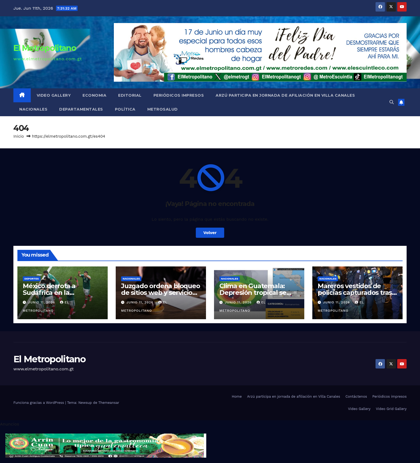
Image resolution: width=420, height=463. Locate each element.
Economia (94, 95)
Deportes (31, 278)
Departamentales (81, 109)
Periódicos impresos (178, 95)
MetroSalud (162, 109)
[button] (391, 102)
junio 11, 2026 (42, 302)
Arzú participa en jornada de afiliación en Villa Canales (285, 95)
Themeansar (108, 403)
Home (237, 396)
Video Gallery (54, 95)
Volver (210, 232)
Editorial (130, 95)
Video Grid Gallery (391, 409)
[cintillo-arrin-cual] (105, 445)
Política (125, 109)
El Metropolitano (44, 48)
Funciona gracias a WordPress (39, 403)
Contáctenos (356, 396)
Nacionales (33, 109)
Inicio (18, 136)
